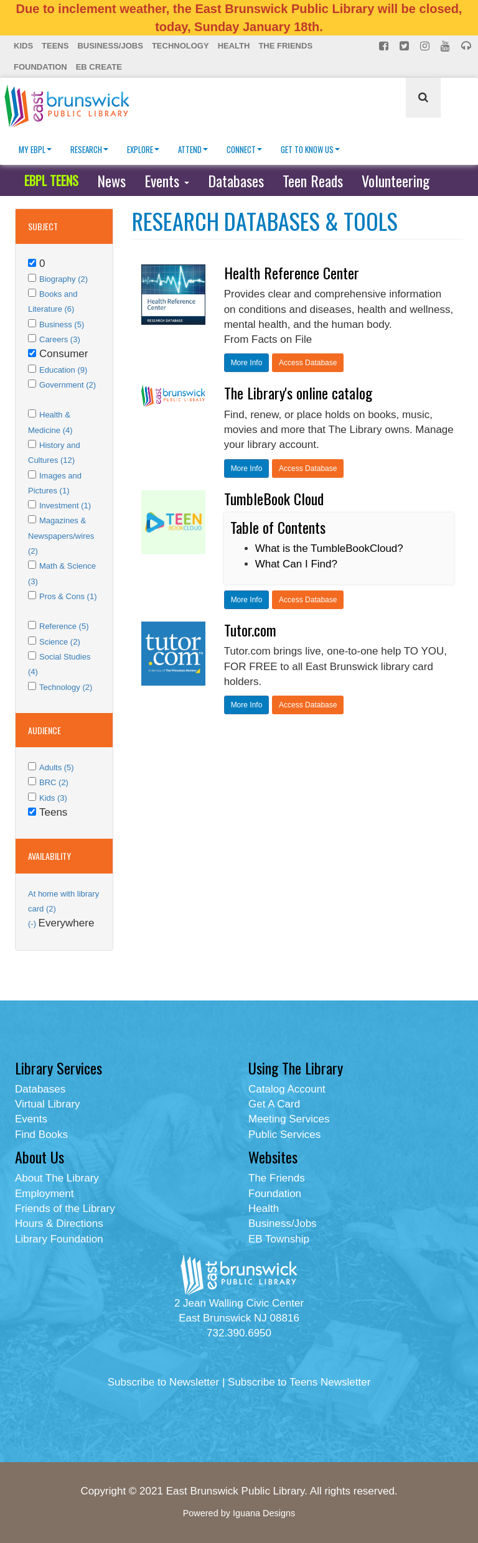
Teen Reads (313, 180)
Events (166, 180)
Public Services (284, 1134)
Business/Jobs (110, 45)
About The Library (57, 1178)
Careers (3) (59, 339)
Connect (244, 149)
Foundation (40, 67)
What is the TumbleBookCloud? (329, 548)
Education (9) (63, 370)
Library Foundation (59, 1239)
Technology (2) (65, 687)
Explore (143, 149)
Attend (193, 149)
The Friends (285, 45)
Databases (236, 180)
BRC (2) (53, 782)
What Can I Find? (296, 564)
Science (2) (59, 641)
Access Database (308, 362)
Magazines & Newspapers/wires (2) (61, 536)
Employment (44, 1194)
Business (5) (61, 324)
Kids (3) (53, 798)
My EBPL (35, 149)
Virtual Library (47, 1104)
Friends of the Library (65, 1208)
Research (89, 149)
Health (234, 45)
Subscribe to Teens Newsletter (299, 1382)
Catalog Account (287, 1089)
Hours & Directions (59, 1223)
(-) (33, 923)
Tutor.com (250, 629)
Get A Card (274, 1104)
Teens (55, 45)
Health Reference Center (291, 272)
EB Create (99, 67)
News (111, 180)
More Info (247, 362)
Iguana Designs (264, 1513)
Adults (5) (56, 767)
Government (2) (67, 384)
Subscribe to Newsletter (164, 1382)
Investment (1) (65, 505)
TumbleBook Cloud (274, 498)
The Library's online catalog (298, 392)
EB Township (278, 1239)
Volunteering (395, 180)
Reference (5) (63, 626)
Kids (23, 45)
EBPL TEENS (51, 180)
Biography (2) (63, 279)
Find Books (41, 1134)
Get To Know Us (310, 149)
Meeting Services (288, 1119)
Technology (180, 45)
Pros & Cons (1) (67, 596)
